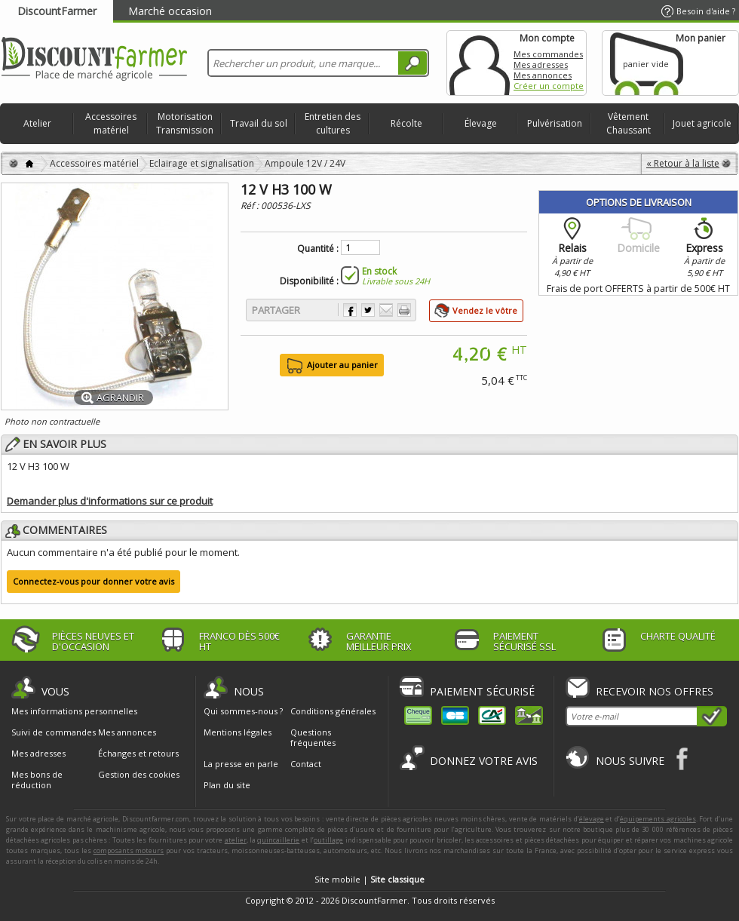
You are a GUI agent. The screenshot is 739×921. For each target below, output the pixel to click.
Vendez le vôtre (484, 310)
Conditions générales (333, 711)
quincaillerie (278, 840)
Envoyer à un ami (386, 310)
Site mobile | (369, 879)
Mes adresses (541, 64)
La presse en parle (241, 763)
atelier (236, 840)
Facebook (683, 758)
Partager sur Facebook (350, 310)
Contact (305, 763)
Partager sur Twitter (368, 310)
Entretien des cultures (332, 123)
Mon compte (479, 63)
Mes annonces (543, 75)
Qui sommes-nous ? (243, 711)
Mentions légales (237, 732)
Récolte (406, 123)
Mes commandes (548, 54)
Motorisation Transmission (184, 123)
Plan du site (227, 785)
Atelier (37, 123)
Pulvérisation (554, 123)
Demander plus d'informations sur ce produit (110, 501)
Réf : (251, 205)
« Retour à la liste (682, 163)
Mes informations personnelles (74, 711)
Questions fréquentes (313, 737)
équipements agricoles (658, 819)
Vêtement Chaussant (628, 123)
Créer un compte (549, 85)
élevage (591, 819)
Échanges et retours (138, 753)
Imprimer (404, 310)
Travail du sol (258, 123)
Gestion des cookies (138, 774)
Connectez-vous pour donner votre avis (93, 581)
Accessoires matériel (110, 123)
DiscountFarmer (57, 11)
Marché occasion (170, 11)
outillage (328, 840)
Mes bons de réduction (37, 780)
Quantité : (318, 249)
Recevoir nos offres (654, 691)
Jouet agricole (702, 123)
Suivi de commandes (53, 732)
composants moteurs (129, 850)
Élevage (481, 123)
